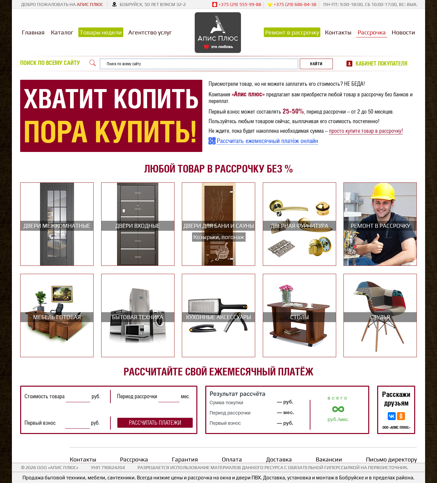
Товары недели (101, 32)
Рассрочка (372, 32)
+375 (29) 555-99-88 (236, 5)
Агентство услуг (150, 32)
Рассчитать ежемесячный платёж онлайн (267, 140)
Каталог (62, 32)
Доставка (279, 459)
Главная (33, 32)
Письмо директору (391, 459)
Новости (403, 32)
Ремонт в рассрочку (292, 32)
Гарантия (185, 459)
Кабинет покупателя (381, 63)
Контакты (338, 32)
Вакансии (329, 459)
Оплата (232, 459)
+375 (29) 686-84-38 (291, 5)
